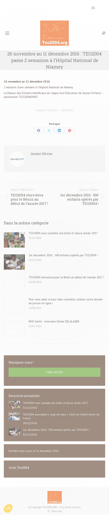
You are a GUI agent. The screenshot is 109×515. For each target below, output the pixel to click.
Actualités (52, 110)
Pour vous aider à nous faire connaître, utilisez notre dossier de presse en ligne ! (66, 301)
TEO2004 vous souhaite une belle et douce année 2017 (63, 233)
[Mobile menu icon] (7, 33)
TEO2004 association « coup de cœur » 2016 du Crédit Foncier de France (61, 416)
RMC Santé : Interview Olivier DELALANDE (54, 321)
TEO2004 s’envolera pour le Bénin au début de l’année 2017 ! (66, 277)
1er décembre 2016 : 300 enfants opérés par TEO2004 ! (63, 255)
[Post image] (14, 240)
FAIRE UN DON (54, 372)
